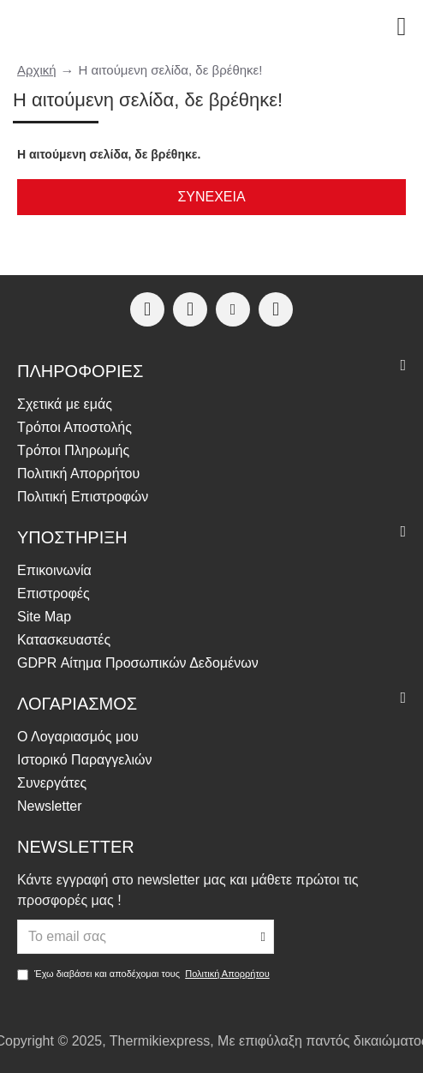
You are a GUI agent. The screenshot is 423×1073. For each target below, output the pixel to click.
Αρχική (37, 70)
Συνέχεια (211, 196)
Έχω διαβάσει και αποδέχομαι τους (144, 974)
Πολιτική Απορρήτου (227, 973)
